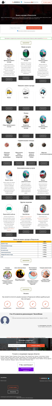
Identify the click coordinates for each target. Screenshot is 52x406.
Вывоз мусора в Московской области (25, 337)
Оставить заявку (47, 2)
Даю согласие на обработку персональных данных (26, 349)
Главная (8, 337)
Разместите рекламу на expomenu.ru (26, 369)
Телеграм (45, 38)
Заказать (9, 79)
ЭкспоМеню (3, 377)
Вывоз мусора (14, 337)
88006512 (17, 2)
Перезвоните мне (28, 2)
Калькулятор (34, 2)
